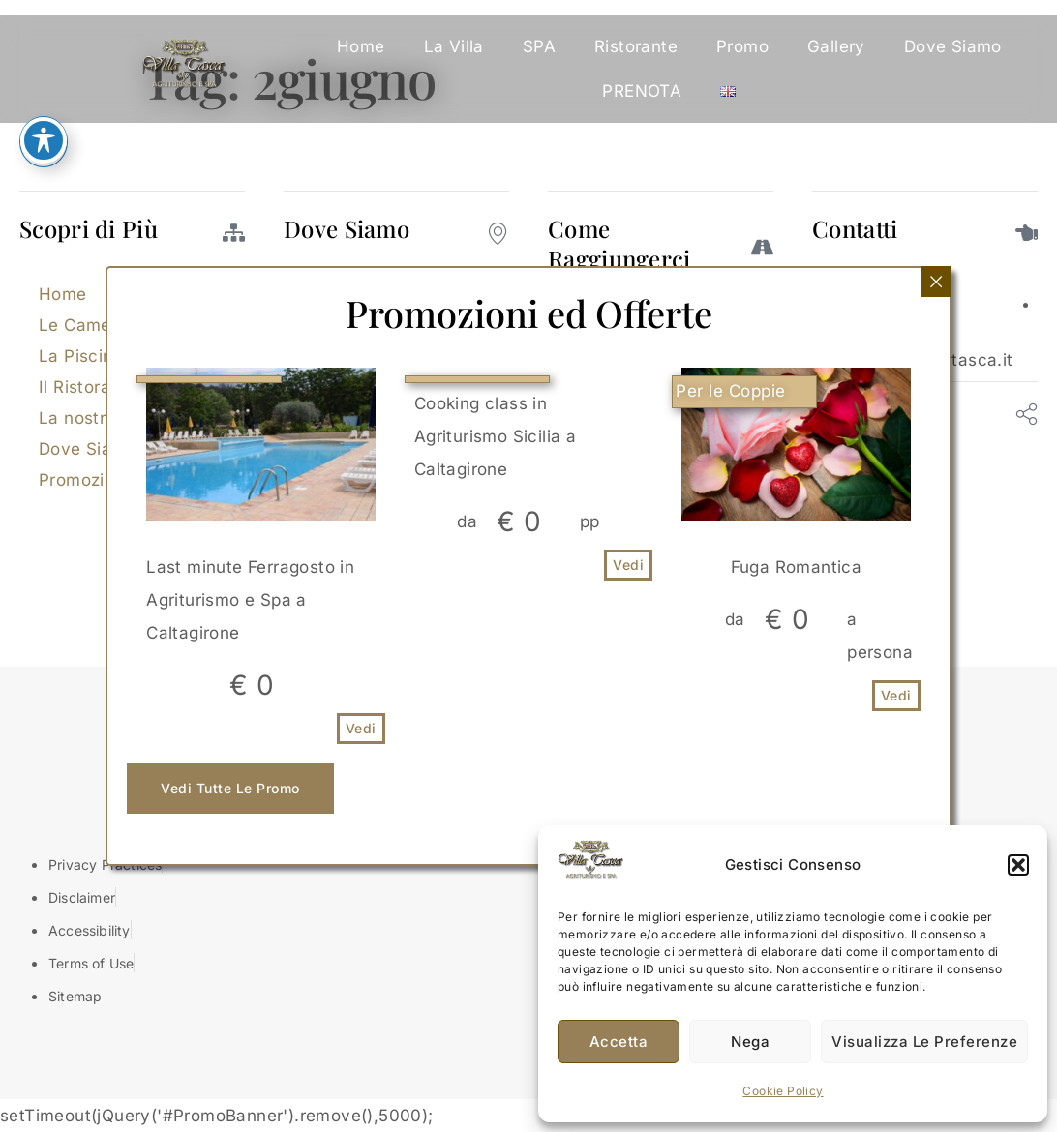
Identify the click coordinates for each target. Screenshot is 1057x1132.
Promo (742, 46)
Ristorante (636, 46)
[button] (1018, 865)
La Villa (454, 46)
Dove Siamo (953, 46)
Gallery (836, 46)
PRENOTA (641, 91)
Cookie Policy (782, 1091)
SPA (539, 46)
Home (361, 46)
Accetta (619, 1041)
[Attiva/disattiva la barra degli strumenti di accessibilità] (43, 140)
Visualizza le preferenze (924, 1041)
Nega (750, 1041)
